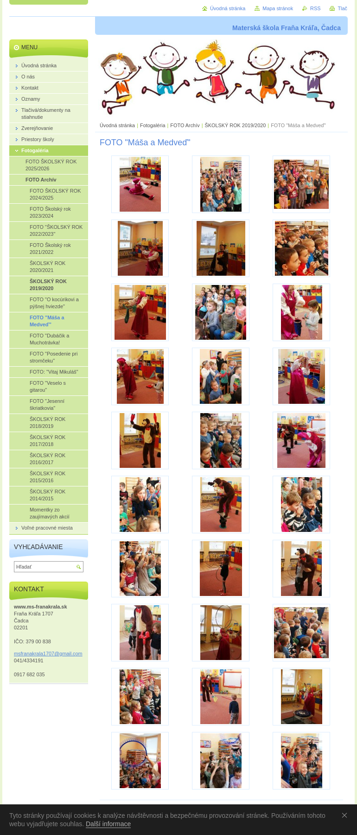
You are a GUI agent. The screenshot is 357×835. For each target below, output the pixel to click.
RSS (315, 8)
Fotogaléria (152, 125)
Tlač (342, 8)
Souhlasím (346, 815)
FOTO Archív (185, 125)
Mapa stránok (277, 8)
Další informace (108, 824)
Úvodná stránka (117, 125)
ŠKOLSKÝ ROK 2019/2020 (235, 125)
